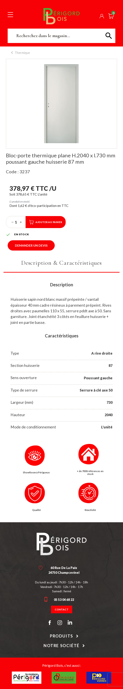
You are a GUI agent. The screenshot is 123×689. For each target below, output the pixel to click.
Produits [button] (61, 636)
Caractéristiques (61, 335)
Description (61, 284)
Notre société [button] (61, 645)
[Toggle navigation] (10, 14)
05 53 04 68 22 (64, 599)
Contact (62, 609)
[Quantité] (16, 222)
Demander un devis (31, 245)
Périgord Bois (61, 16)
